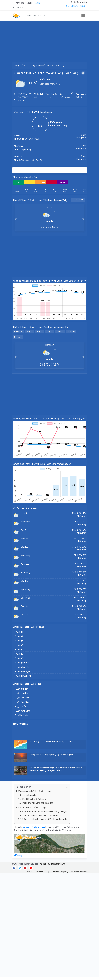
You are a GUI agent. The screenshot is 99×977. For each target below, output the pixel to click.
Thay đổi (18, 7)
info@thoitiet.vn (56, 864)
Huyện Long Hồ (21, 693)
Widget (30, 872)
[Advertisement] (49, 40)
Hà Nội (37, 3)
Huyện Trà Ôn (20, 706)
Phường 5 (19, 649)
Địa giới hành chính (30, 795)
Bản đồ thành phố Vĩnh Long (34, 799)
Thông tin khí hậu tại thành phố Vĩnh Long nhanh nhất (45, 819)
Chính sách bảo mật (78, 872)
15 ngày (71, 331)
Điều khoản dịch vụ (60, 872)
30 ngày (17, 337)
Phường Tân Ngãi (22, 671)
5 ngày (39, 331)
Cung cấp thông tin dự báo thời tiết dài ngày (40, 815)
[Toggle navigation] (83, 15)
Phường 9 (19, 658)
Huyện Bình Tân (21, 689)
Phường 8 (19, 654)
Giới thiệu (39, 872)
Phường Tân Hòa (22, 662)
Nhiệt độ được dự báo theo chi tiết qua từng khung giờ (45, 811)
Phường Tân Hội (22, 667)
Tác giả (47, 872)
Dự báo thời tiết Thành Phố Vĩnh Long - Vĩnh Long (47, 73)
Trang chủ (18, 65)
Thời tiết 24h (78, 200)
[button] (15, 219)
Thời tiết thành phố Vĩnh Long (32, 807)
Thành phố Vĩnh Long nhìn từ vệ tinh (37, 803)
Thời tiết (42, 864)
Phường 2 (19, 636)
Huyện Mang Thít (22, 698)
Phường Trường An (23, 676)
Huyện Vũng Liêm (22, 711)
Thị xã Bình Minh (22, 715)
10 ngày (60, 331)
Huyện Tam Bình (22, 702)
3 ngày (29, 331)
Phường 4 (19, 645)
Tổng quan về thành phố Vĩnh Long (34, 791)
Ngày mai (18, 331)
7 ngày (49, 331)
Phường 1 (19, 632)
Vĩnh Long (30, 65)
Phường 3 (19, 640)
